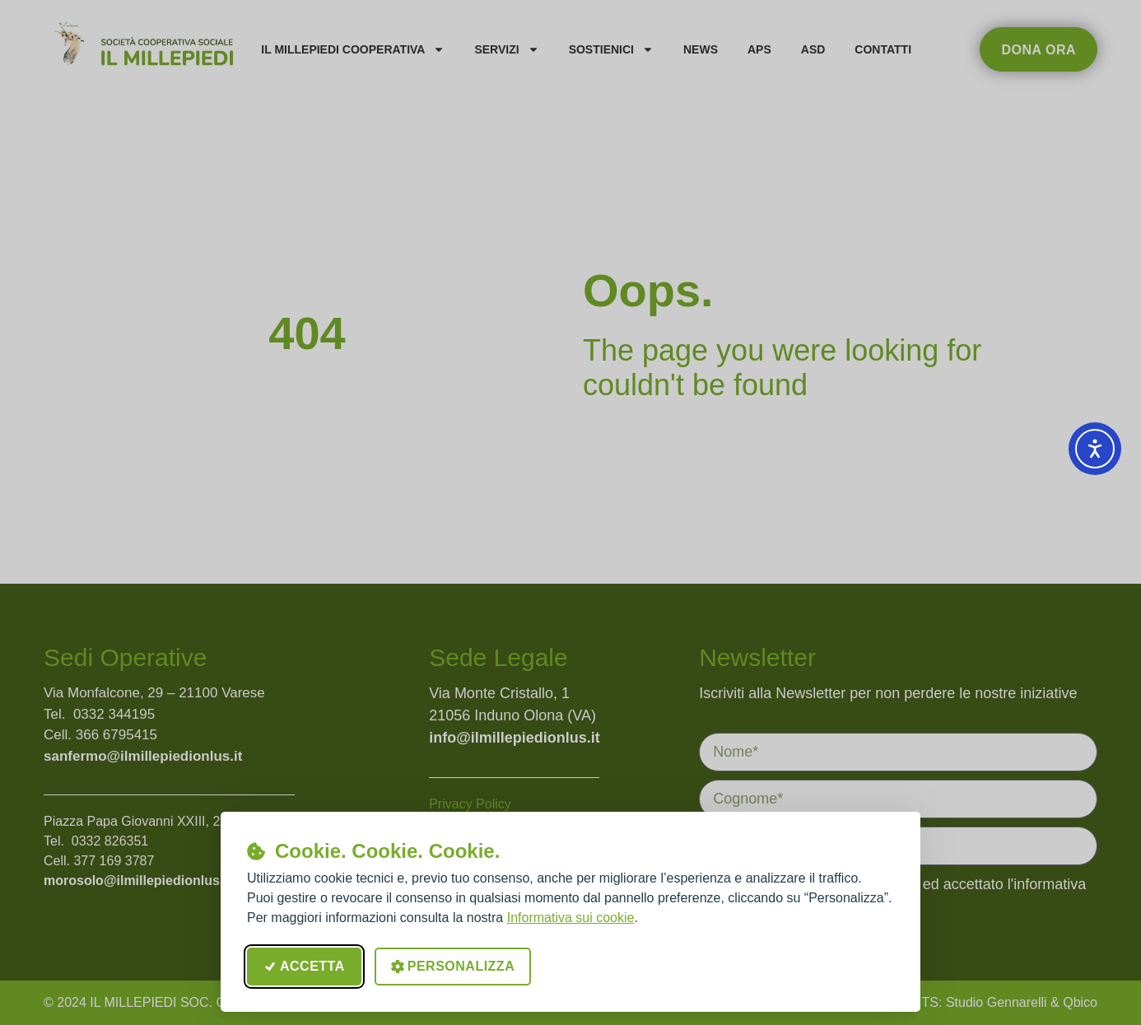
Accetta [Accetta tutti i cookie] (304, 966)
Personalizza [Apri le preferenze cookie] (453, 966)
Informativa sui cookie (571, 918)
